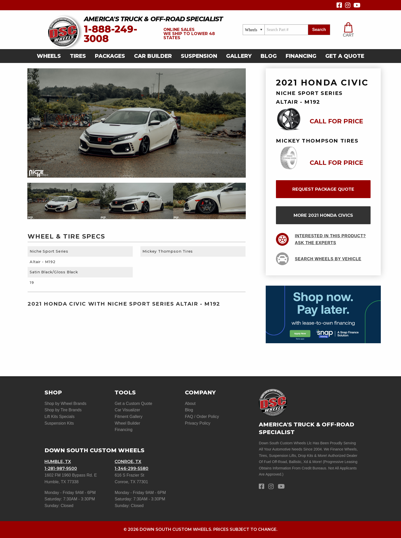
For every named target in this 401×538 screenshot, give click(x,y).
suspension (199, 56)
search (319, 29)
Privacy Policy (197, 423)
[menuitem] (50, 56)
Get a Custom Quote (133, 403)
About (190, 403)
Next (249, 200)
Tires (78, 56)
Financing (301, 56)
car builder (153, 56)
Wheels (49, 56)
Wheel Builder (127, 423)
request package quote (323, 189)
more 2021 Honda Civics (323, 215)
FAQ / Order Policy (202, 416)
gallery (239, 56)
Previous (23, 200)
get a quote (344, 56)
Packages (110, 56)
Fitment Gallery (128, 416)
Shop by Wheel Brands (65, 403)
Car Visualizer (127, 410)
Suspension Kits (59, 423)
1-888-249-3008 (110, 34)
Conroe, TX (128, 461)
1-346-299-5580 (131, 468)
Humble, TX (57, 461)
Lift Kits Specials (59, 416)
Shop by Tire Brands (63, 410)
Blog (269, 56)
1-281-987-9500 (60, 468)
